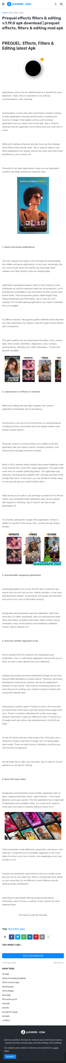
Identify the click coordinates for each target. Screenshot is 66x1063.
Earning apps (8, 986)
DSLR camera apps (10, 982)
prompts (6, 1016)
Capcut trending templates (14, 978)
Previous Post (10, 963)
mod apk (6, 1003)
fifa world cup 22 (9, 999)
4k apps (5, 974)
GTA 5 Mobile (8, 991)
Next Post (58, 963)
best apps (6, 995)
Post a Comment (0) (33, 955)
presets (5, 1008)
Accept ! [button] (10, 1056)
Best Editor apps (16, 13)
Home (5, 13)
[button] (3, 4)
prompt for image (10, 1012)
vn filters (6, 1020)
